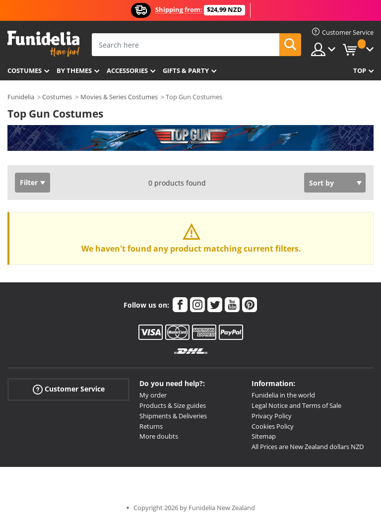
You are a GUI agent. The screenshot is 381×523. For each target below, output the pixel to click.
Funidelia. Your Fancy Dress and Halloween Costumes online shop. (43, 44)
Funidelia (20, 96)
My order (153, 395)
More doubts (158, 436)
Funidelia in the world (283, 395)
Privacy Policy (272, 415)
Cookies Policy (273, 426)
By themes (74, 70)
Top (359, 70)
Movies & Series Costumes (119, 96)
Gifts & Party (186, 70)
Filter (29, 182)
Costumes (24, 70)
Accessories (127, 70)
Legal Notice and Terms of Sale (296, 405)
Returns (151, 426)
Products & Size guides (172, 405)
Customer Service (69, 389)
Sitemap (264, 436)
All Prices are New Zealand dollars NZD (308, 446)
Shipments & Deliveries (173, 415)
